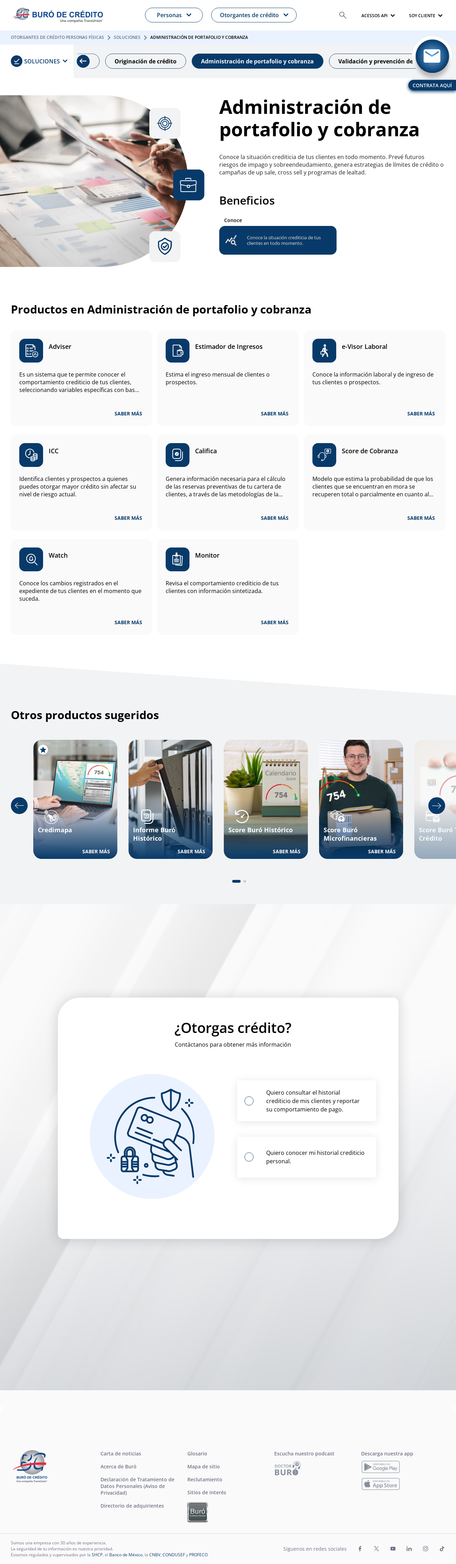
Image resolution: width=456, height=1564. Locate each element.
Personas (169, 15)
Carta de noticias (121, 1453)
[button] (343, 15)
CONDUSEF (174, 1555)
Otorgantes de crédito (249, 15)
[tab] (236, 881)
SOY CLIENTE (422, 16)
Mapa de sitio (203, 1466)
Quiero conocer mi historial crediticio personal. (315, 1157)
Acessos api (374, 16)
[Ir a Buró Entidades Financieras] (197, 1512)
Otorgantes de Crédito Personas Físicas (57, 37)
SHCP (97, 1555)
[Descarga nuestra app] (380, 1467)
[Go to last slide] (19, 805)
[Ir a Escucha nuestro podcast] (288, 1468)
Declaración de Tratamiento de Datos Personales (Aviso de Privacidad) (137, 1486)
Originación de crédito (158, 61)
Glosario (197, 1453)
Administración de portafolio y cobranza (270, 61)
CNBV (154, 1555)
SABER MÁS (128, 413)
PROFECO (198, 1555)
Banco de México (126, 1555)
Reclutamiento (204, 1479)
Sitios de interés (206, 1492)
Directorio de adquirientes (132, 1505)
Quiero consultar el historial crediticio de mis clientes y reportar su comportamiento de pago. (313, 1101)
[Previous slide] (86, 61)
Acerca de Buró (119, 1466)
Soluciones (127, 37)
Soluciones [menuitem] (35, 61)
